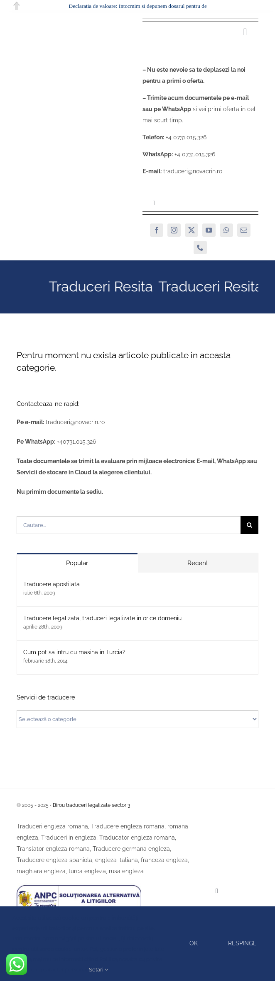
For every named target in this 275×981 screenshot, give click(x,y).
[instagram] (174, 230)
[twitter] (191, 230)
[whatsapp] (226, 230)
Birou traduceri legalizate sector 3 (91, 805)
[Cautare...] (129, 525)
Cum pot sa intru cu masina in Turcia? (74, 652)
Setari (98, 969)
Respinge (242, 943)
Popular (77, 563)
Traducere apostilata (51, 584)
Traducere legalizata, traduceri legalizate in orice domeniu (102, 618)
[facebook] (156, 230)
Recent (197, 563)
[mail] (243, 230)
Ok (193, 943)
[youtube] (209, 230)
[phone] (200, 247)
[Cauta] (249, 525)
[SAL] (79, 885)
